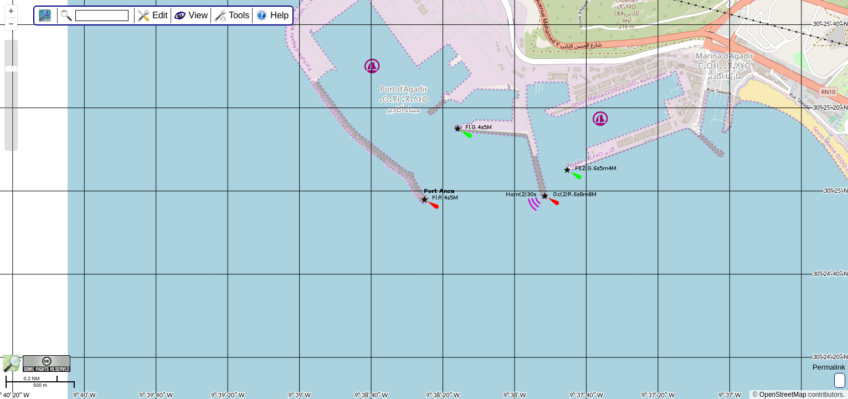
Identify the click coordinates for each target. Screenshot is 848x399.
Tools (239, 15)
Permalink (829, 367)
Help (279, 15)
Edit (160, 15)
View (198, 15)
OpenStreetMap (782, 394)
